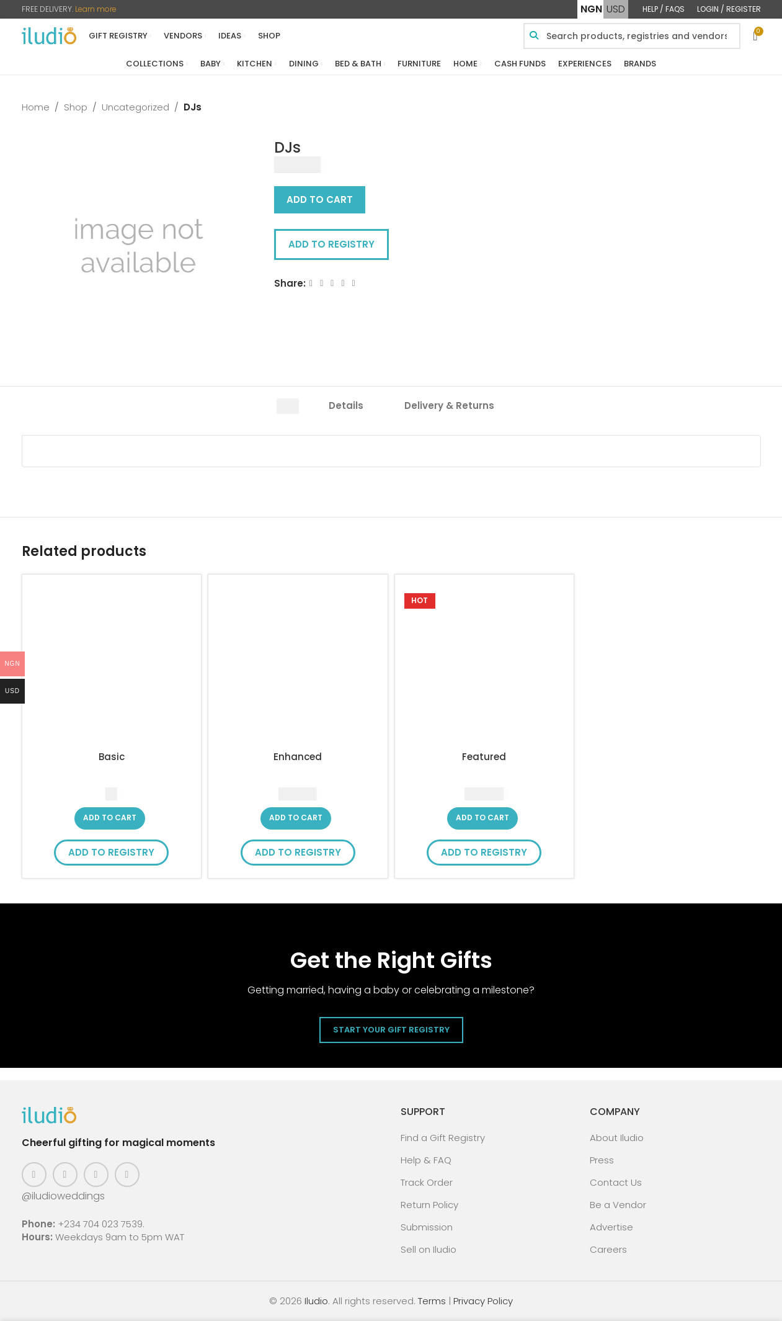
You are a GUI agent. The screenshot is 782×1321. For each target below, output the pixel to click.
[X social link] (321, 283)
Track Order (427, 1182)
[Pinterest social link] (96, 1174)
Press (602, 1160)
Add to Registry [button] (331, 244)
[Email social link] (332, 283)
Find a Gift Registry (443, 1137)
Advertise (611, 1227)
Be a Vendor (618, 1204)
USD (615, 9)
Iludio (316, 1300)
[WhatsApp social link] (353, 283)
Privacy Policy (483, 1300)
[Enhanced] (298, 664)
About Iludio (617, 1137)
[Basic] (112, 664)
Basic (112, 756)
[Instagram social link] (65, 1174)
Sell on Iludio (428, 1249)
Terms (432, 1300)
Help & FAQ (426, 1160)
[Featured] (484, 664)
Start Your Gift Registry (391, 1030)
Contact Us (616, 1182)
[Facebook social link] (311, 283)
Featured (484, 756)
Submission (427, 1227)
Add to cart (320, 199)
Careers (608, 1249)
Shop (75, 107)
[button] (109, 818)
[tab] (288, 409)
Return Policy (429, 1204)
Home (36, 107)
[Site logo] (49, 35)
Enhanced (297, 756)
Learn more (96, 9)
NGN (591, 9)
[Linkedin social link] (342, 283)
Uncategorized (135, 107)
